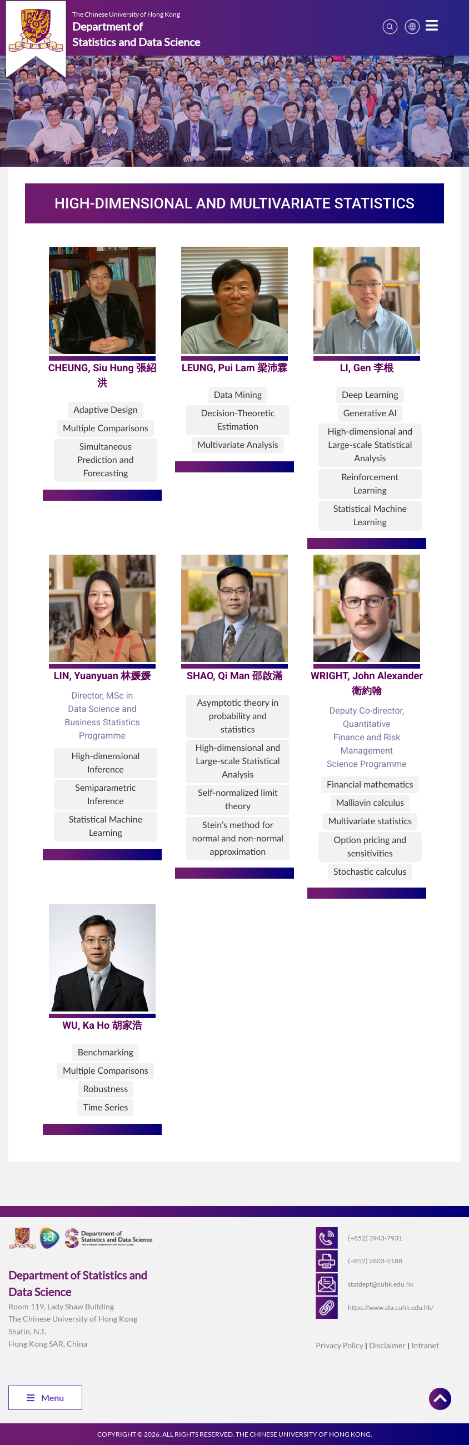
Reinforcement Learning (370, 484)
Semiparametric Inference (105, 794)
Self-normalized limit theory (238, 799)
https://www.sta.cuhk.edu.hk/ (390, 1307)
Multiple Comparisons (105, 428)
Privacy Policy (339, 1345)
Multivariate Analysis (237, 445)
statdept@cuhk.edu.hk (380, 1284)
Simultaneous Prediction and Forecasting (105, 460)
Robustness (105, 1089)
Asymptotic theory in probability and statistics (237, 716)
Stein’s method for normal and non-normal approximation (237, 838)
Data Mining (238, 395)
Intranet (425, 1345)
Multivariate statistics (370, 821)
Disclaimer (387, 1345)
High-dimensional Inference (105, 763)
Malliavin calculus (370, 803)
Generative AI (370, 413)
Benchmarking (105, 1052)
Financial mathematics (370, 784)
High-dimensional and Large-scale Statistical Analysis (369, 445)
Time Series (105, 1107)
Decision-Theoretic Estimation (238, 420)
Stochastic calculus (370, 871)
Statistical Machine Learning (370, 515)
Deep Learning (370, 395)
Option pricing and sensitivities (369, 847)
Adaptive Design (105, 410)
